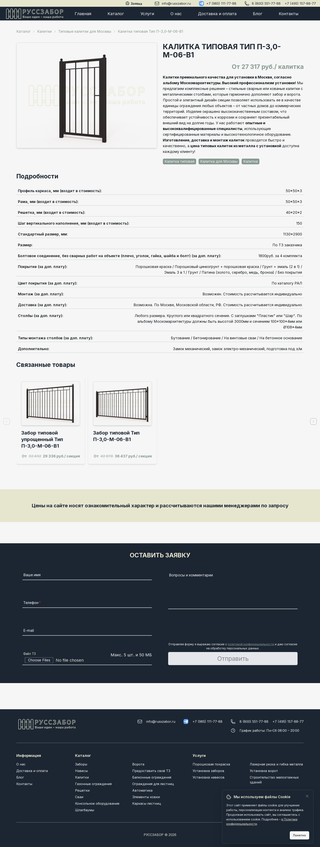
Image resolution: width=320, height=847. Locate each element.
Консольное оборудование (97, 803)
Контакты (288, 13)
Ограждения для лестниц (153, 784)
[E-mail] (87, 631)
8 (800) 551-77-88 (266, 3)
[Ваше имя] (87, 575)
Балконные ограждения (151, 777)
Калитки (44, 31)
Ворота (138, 764)
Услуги (147, 13)
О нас (176, 13)
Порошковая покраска (211, 764)
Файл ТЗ (29, 653)
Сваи (79, 797)
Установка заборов (208, 771)
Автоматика (142, 790)
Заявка (134, 3)
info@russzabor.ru (176, 3)
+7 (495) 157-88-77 (300, 3)
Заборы (81, 764)
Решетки (82, 790)
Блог (257, 13)
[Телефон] (87, 603)
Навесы (81, 771)
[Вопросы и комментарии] (233, 590)
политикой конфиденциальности (251, 644)
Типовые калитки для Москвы (84, 31)
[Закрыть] (307, 796)
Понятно (299, 835)
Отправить (233, 658)
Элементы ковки (146, 797)
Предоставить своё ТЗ (151, 771)
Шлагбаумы (84, 810)
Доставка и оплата (217, 13)
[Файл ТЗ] (87, 660)
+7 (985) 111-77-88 (221, 3)
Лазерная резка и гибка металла (276, 764)
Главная (83, 13)
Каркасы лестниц (146, 803)
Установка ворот (264, 771)
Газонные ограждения (93, 784)
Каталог (116, 13)
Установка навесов (208, 777)
